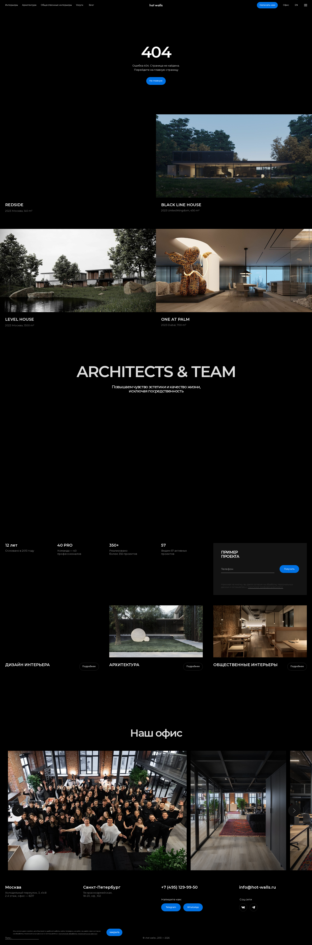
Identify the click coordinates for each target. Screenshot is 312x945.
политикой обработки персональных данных (78, 934)
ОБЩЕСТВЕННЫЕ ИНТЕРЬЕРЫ (245, 664)
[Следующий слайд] (294, 811)
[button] (267, 5)
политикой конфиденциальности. (265, 587)
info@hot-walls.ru (257, 887)
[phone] (247, 569)
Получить (289, 569)
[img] (156, 631)
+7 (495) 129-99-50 (179, 887)
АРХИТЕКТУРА (124, 664)
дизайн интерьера (27, 664)
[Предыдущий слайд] (18, 811)
